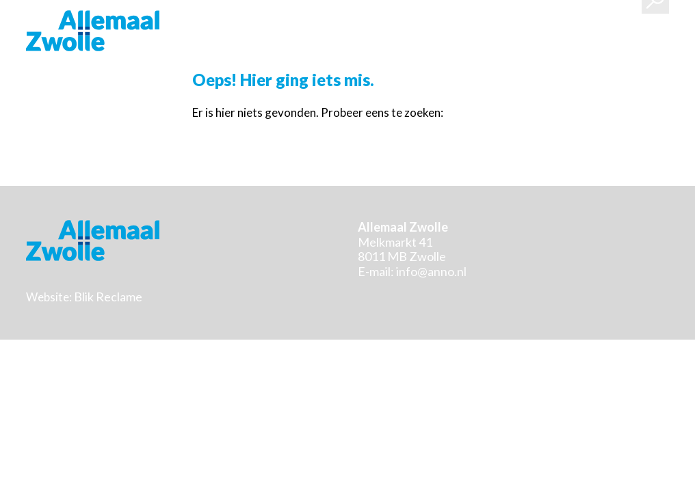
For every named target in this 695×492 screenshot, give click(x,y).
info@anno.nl (431, 271)
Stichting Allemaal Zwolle (92, 30)
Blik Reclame (108, 296)
